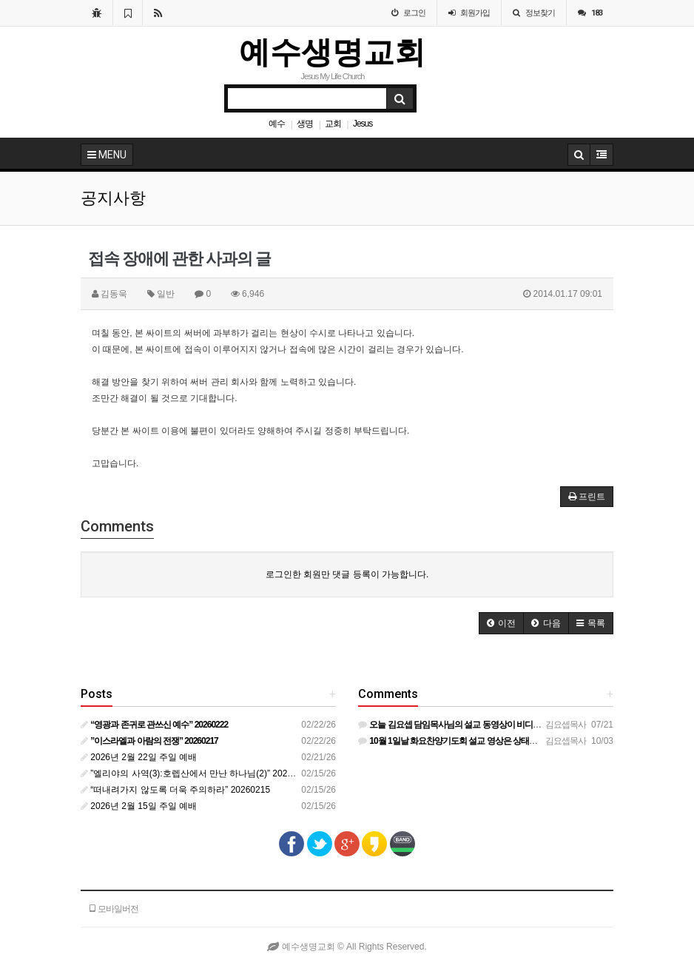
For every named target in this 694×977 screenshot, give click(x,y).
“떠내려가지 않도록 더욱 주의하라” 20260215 (175, 790)
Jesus (362, 123)
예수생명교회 (332, 52)
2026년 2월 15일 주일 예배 (139, 806)
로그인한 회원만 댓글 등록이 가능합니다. (347, 574)
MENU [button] (107, 155)
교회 (333, 123)
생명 (305, 123)
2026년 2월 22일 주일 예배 (139, 757)
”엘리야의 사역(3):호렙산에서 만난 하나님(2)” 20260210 (196, 773)
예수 (277, 123)
